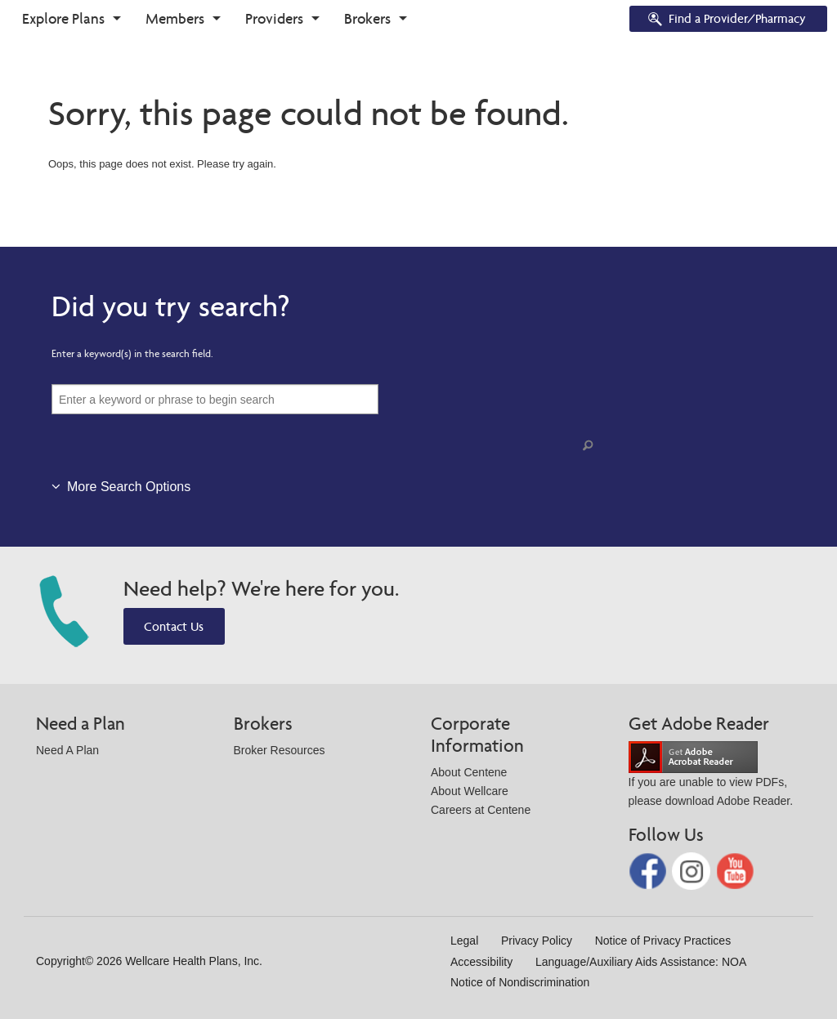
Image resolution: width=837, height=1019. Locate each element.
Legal (464, 940)
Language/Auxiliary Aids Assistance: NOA (640, 961)
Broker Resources (279, 750)
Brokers (367, 18)
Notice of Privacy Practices (663, 940)
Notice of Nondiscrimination (519, 982)
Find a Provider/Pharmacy (726, 20)
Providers (274, 18)
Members (174, 18)
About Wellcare (469, 791)
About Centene (469, 772)
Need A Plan (67, 750)
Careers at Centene (480, 809)
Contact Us (174, 626)
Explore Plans (63, 18)
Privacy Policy (536, 940)
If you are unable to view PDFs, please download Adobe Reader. (711, 778)
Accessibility (481, 961)
